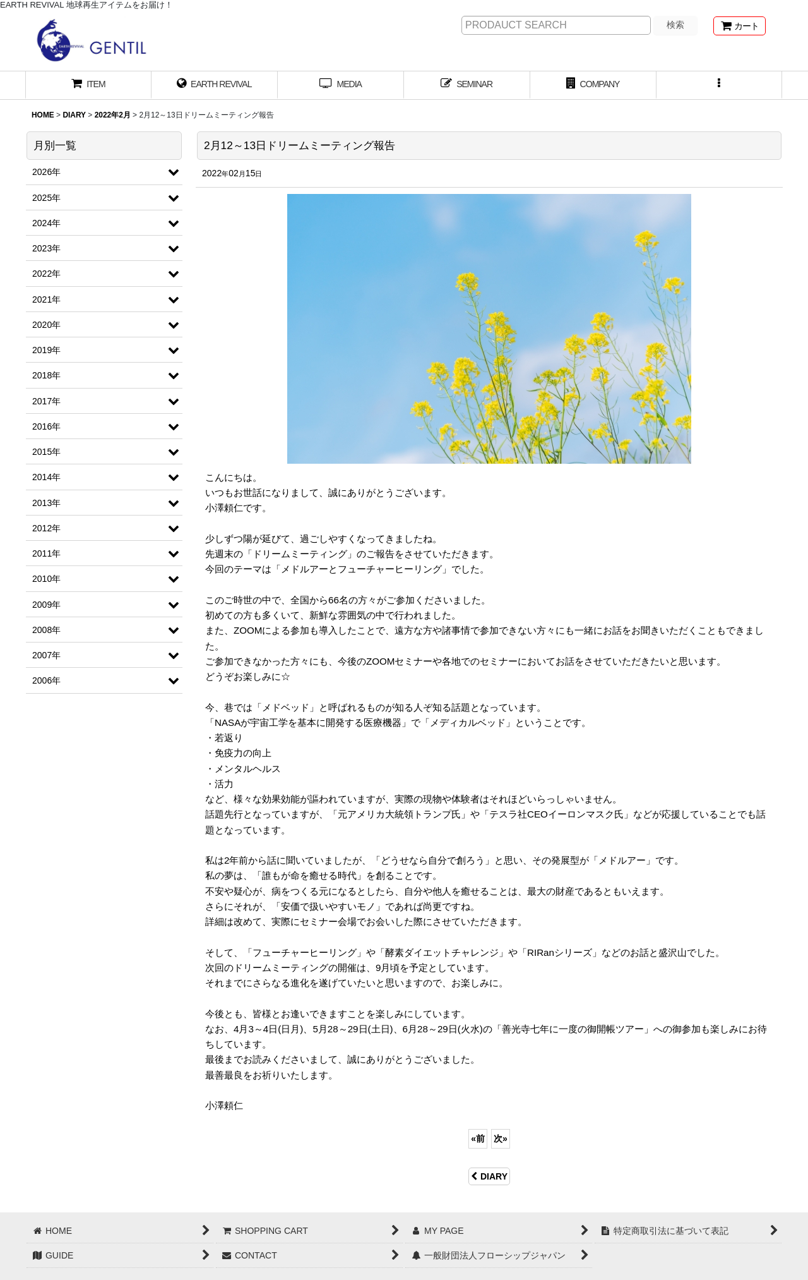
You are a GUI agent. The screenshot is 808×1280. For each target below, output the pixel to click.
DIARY (489, 1176)
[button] (719, 85)
